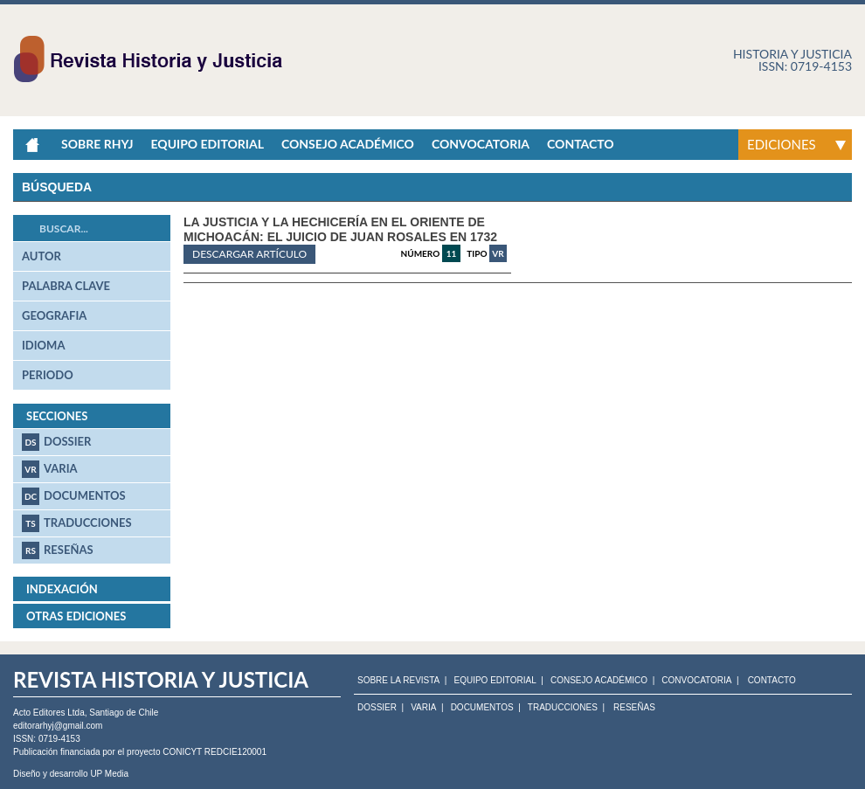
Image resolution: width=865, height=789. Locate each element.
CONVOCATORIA (696, 680)
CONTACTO (772, 680)
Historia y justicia (792, 53)
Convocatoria (480, 143)
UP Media (109, 774)
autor (41, 256)
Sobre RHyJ (97, 143)
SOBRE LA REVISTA (398, 680)
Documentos (74, 496)
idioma (43, 345)
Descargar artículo (249, 253)
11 (451, 253)
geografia (54, 315)
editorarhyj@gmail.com (57, 725)
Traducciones (77, 523)
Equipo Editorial (206, 143)
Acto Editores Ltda (49, 712)
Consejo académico (347, 143)
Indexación (62, 589)
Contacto (580, 143)
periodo (47, 375)
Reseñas (57, 550)
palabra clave (66, 286)
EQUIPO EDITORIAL (494, 680)
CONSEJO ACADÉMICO (598, 680)
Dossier (56, 442)
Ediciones (781, 144)
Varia (50, 469)
